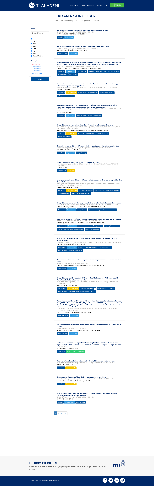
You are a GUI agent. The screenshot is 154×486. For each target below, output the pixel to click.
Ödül (34, 48)
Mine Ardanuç (61, 190)
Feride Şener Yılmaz (63, 315)
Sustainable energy (102, 133)
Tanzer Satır (61, 133)
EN (106, 5)
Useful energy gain (101, 71)
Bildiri (34, 53)
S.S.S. (99, 5)
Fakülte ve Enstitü (87, 5)
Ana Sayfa (74, 5)
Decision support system (92, 229)
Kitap (34, 46)
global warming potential (107, 92)
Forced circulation (81, 71)
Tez (34, 51)
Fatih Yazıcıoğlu (62, 288)
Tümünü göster (35, 64)
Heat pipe (91, 71)
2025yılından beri (36, 68)
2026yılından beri (36, 66)
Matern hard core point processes (81, 194)
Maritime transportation (64, 137)
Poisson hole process (64, 194)
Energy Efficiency (81, 153)
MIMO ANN (81, 247)
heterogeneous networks (86, 190)
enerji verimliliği (80, 402)
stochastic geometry (94, 210)
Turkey (93, 291)
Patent (35, 41)
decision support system (75, 250)
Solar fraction (73, 74)
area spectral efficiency (112, 190)
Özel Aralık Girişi (36, 73)
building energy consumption (66, 96)
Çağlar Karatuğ (62, 226)
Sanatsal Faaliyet (38, 56)
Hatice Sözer (61, 92)
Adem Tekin (61, 368)
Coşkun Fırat (61, 71)
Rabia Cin (60, 37)
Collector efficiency (113, 71)
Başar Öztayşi (61, 351)
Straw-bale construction (86, 288)
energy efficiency (92, 92)
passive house (82, 92)
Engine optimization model (111, 226)
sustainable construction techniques (79, 291)
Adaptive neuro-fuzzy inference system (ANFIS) (70, 229)
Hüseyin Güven (62, 171)
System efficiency (62, 74)
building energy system (94, 115)
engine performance (105, 247)
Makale (35, 39)
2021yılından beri (36, 70)
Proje (34, 44)
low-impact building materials (105, 288)
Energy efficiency (90, 133)
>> (65, 413)
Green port (81, 133)
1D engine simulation (92, 247)
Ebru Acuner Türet (62, 53)
